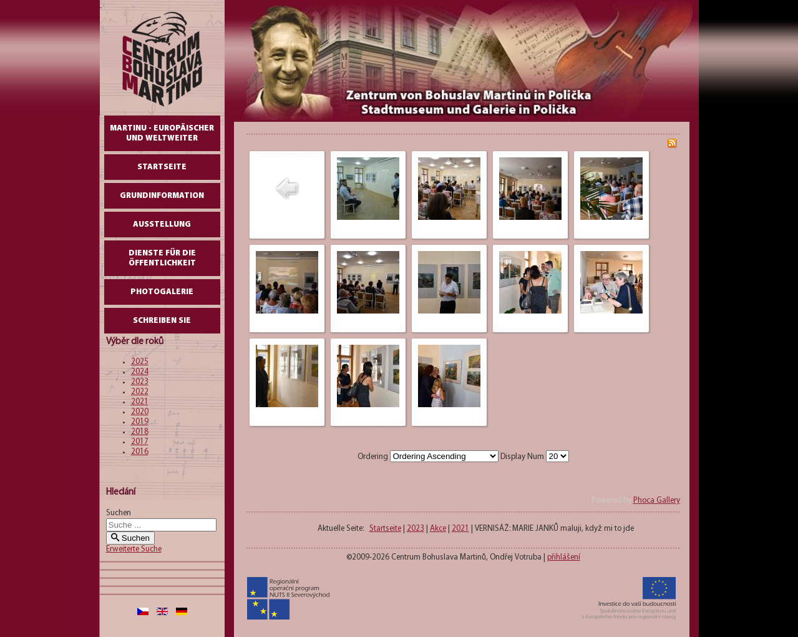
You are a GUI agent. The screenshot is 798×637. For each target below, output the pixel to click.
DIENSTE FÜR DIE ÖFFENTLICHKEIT (162, 258)
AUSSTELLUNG (162, 224)
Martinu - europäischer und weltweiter (162, 133)
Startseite (162, 167)
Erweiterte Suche (134, 549)
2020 (139, 412)
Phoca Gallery (656, 500)
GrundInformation (162, 196)
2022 (139, 392)
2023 (139, 382)
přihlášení (563, 557)
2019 (139, 422)
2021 (139, 402)
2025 (139, 362)
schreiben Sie (162, 321)
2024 (139, 372)
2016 (139, 452)
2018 (139, 432)
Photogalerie (161, 292)
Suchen (118, 513)
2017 (139, 442)
